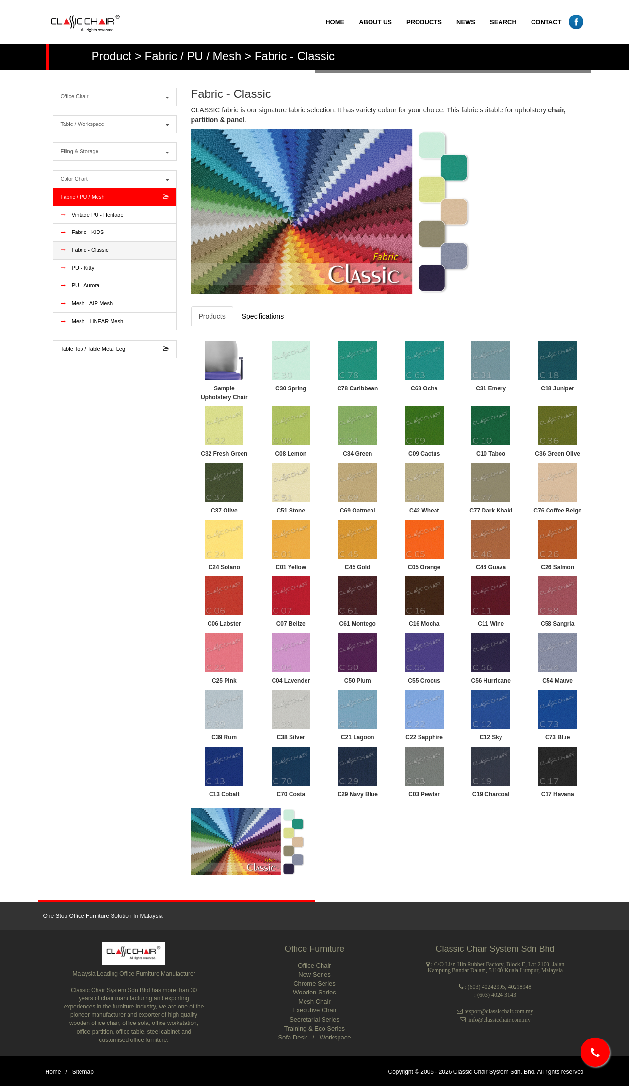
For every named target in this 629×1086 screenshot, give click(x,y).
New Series (314, 974)
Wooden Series (314, 992)
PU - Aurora (80, 285)
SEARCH (503, 22)
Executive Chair (314, 1010)
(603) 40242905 (486, 987)
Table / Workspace (115, 124)
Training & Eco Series (314, 1028)
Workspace (335, 1037)
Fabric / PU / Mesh (115, 197)
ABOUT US (375, 22)
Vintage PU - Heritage (92, 214)
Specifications (263, 316)
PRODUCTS (424, 22)
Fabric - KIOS (82, 232)
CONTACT (546, 22)
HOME (334, 22)
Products (212, 316)
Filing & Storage (115, 151)
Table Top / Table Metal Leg (115, 349)
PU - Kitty (78, 268)
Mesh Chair (314, 1001)
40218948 (520, 987)
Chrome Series (314, 983)
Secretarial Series (314, 1019)
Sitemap (83, 1072)
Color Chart (115, 179)
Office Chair (115, 97)
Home (53, 1072)
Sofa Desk (293, 1037)
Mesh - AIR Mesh (87, 303)
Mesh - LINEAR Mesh (92, 321)
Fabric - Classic (85, 250)
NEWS (465, 22)
